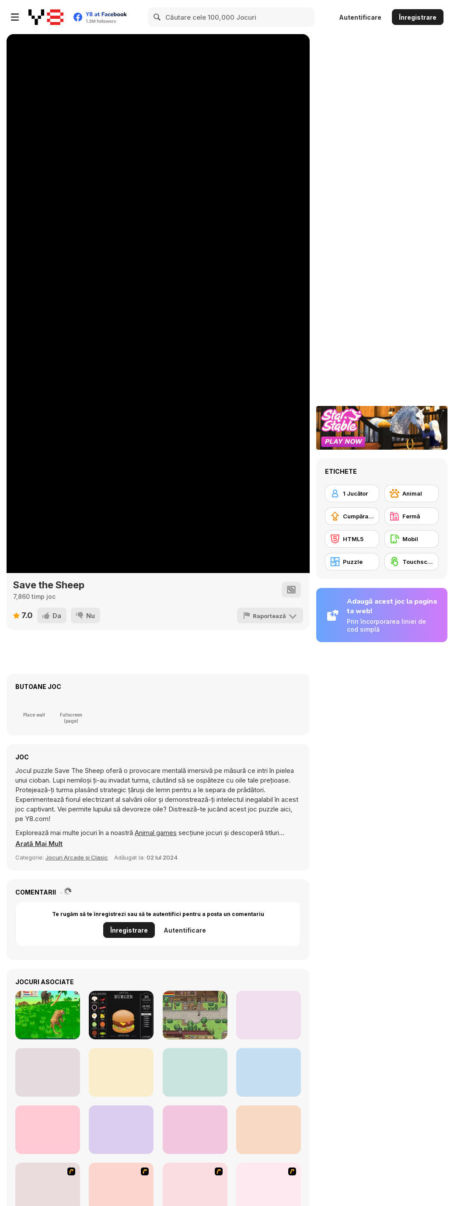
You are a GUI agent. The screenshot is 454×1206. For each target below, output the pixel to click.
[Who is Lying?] (195, 1072)
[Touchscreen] (411, 561)
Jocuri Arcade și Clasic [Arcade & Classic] (76, 857)
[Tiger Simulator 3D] (47, 1015)
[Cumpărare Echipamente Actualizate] (352, 516)
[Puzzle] (352, 561)
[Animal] (411, 493)
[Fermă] (411, 516)
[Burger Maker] (121, 1015)
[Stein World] (195, 1015)
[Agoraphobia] (268, 1129)
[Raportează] (270, 615)
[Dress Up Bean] (268, 1015)
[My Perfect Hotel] (121, 1129)
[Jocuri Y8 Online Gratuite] (46, 17)
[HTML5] (352, 539)
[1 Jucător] (352, 493)
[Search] (157, 17)
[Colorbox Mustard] (195, 1129)
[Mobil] (411, 539)
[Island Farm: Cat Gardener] (47, 1129)
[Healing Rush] (47, 1072)
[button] (39, 844)
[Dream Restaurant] (121, 1072)
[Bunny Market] (268, 1072)
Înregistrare (418, 17)
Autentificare (360, 17)
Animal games (156, 832)
